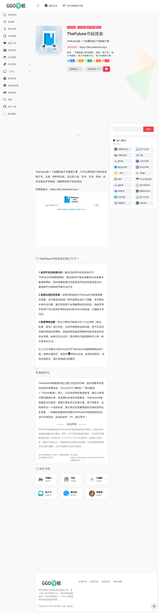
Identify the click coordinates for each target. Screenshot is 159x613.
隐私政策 (106, 581)
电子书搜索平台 (85, 55)
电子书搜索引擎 (103, 55)
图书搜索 (91, 27)
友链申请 (82, 581)
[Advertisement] (138, 71)
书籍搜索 (81, 27)
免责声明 (94, 581)
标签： (70, 52)
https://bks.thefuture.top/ (63, 189)
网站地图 (118, 581)
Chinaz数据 (48, 392)
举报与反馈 (75, 354)
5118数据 (76, 388)
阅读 (99, 27)
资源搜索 (71, 27)
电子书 (105, 52)
